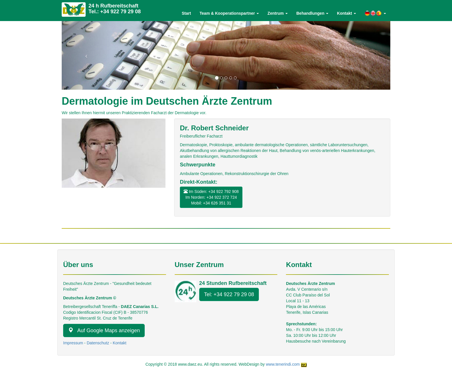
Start (186, 13)
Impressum (73, 343)
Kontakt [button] (346, 13)
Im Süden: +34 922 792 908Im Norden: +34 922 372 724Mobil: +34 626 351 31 (211, 197)
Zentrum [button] (278, 13)
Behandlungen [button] (312, 13)
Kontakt (119, 343)
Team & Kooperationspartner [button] (229, 13)
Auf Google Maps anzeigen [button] (104, 330)
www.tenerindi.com (283, 364)
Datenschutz (98, 343)
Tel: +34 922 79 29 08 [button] (229, 294)
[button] (375, 13)
